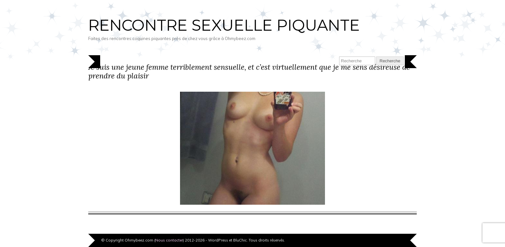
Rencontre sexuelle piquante (224, 25)
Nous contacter (169, 240)
